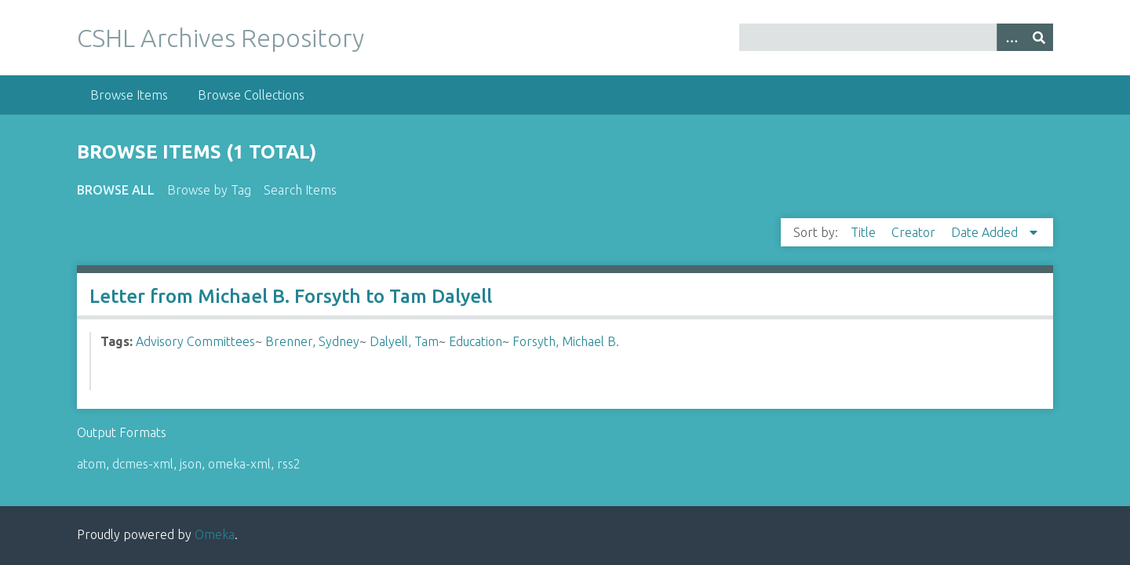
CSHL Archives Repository (220, 38)
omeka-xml (239, 464)
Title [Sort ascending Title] (865, 232)
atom (91, 464)
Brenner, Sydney (312, 341)
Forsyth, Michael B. (565, 341)
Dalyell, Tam (404, 341)
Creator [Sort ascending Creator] (915, 232)
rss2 (289, 464)
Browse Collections (251, 95)
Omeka (215, 534)
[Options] (1011, 37)
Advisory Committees (195, 341)
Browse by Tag (209, 190)
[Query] (896, 37)
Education (475, 341)
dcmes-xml (142, 464)
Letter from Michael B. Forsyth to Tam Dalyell (290, 296)
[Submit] (1039, 37)
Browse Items (129, 95)
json (191, 464)
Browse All (116, 190)
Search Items (300, 190)
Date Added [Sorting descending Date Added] (986, 232)
